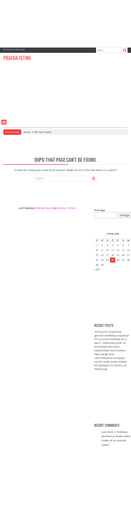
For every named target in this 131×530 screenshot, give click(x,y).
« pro (97, 269)
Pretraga (99, 210)
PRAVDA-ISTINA (17, 57)
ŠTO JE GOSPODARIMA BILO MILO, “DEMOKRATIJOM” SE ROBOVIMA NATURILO (110, 343)
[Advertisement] (65, 24)
